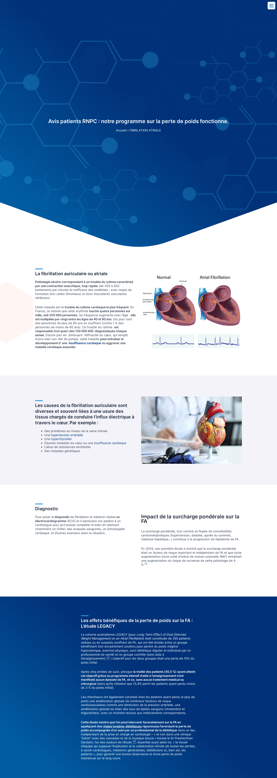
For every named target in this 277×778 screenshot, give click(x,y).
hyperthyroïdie (61, 439)
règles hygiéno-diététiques (122, 726)
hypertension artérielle (67, 435)
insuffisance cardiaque (110, 443)
